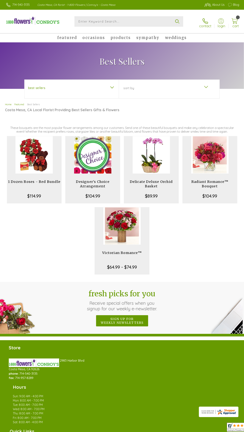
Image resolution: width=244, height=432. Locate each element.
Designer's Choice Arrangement (92, 181)
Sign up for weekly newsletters (122, 318)
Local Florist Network (205, 428)
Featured (19, 102)
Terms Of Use (156, 428)
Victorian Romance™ (122, 251)
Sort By (128, 86)
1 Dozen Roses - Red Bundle (34, 179)
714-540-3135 (21, 5)
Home (8, 102)
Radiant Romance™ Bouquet (209, 181)
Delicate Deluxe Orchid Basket (151, 181)
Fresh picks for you (122, 298)
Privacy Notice (179, 428)
